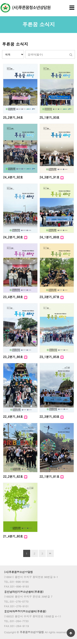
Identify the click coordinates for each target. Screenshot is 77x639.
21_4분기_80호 (13, 536)
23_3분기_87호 (50, 297)
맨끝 (50, 553)
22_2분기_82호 (13, 476)
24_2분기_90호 (13, 237)
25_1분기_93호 (50, 117)
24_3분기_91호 (50, 177)
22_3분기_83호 (50, 416)
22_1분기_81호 (50, 476)
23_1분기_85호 (50, 357)
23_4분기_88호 (13, 297)
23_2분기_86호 (13, 357)
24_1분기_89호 (50, 237)
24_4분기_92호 (13, 177)
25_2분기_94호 (13, 117)
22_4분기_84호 (13, 416)
